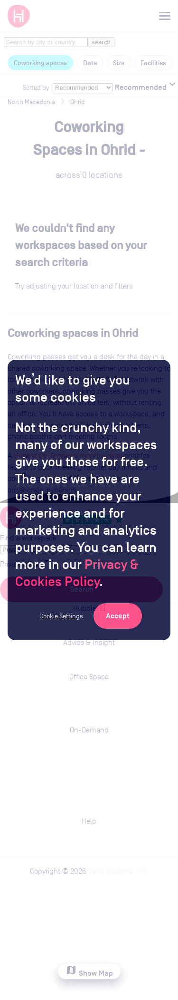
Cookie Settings (61, 616)
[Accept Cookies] (118, 616)
